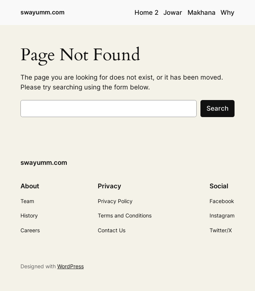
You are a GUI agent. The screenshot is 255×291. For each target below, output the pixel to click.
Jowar (172, 12)
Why (228, 12)
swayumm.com (42, 12)
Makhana (202, 12)
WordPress (70, 266)
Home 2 (146, 12)
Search (217, 108)
